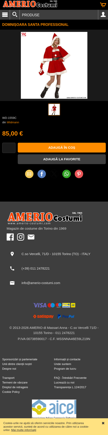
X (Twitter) (54, 175)
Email (29, 173)
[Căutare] (15, 15)
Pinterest (79, 173)
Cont (103, 15)
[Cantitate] (9, 148)
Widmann (13, 122)
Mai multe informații (23, 430)
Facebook (42, 173)
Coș (103, 5)
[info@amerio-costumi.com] (54, 283)
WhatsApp (66, 173)
